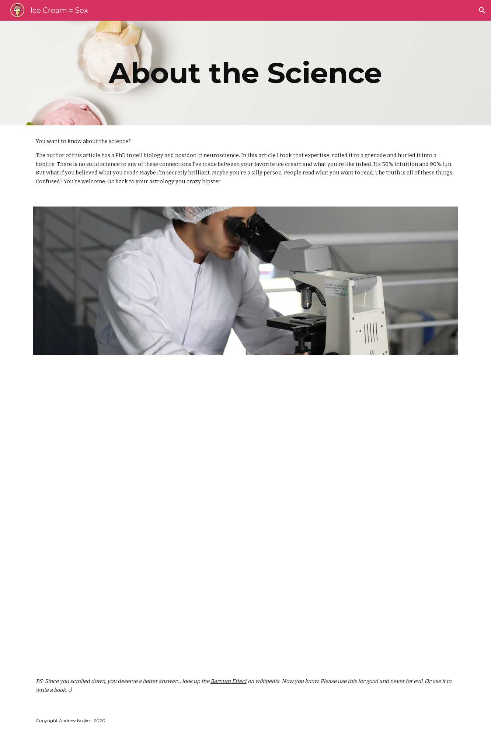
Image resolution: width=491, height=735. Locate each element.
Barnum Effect (228, 681)
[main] (245, 73)
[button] (482, 10)
